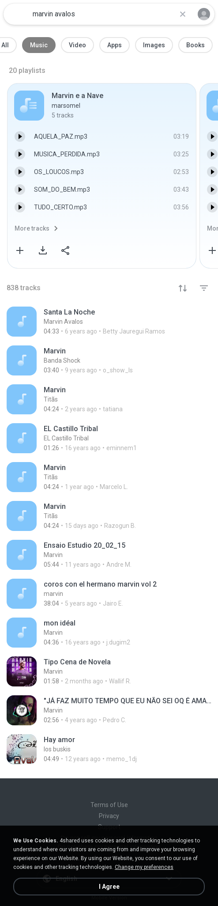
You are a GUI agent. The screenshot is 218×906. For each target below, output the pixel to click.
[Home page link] (17, 14)
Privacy (109, 815)
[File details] (109, 322)
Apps (114, 45)
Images (154, 45)
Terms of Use (109, 804)
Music (39, 45)
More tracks (32, 228)
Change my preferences (144, 867)
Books (195, 45)
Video (77, 45)
